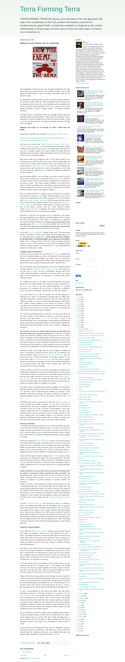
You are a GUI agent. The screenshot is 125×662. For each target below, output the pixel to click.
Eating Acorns (82, 522)
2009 (79, 626)
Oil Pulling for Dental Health (86, 382)
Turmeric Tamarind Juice (85, 364)
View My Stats (79, 283)
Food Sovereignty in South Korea (87, 587)
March (81, 612)
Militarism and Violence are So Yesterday (89, 536)
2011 (79, 621)
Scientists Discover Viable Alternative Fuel (89, 354)
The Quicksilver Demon (85, 515)
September (82, 598)
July (80, 602)
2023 (79, 304)
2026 (79, 297)
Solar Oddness (82, 576)
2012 (79, 619)
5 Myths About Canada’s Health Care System (90, 379)
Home (45, 655)
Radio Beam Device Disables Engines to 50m (90, 347)
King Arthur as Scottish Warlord (87, 500)
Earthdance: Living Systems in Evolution (46, 269)
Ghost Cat (81, 458)
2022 (79, 306)
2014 (79, 325)
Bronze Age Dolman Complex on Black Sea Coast (92, 371)
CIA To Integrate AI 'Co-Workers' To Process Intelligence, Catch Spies (89, 126)
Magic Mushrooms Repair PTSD (87, 419)
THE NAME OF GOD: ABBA (86, 427)
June (80, 605)
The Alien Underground (85, 384)
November (82, 593)
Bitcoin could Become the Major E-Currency (90, 463)
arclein (87, 42)
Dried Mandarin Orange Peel (86, 377)
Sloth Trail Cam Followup (85, 487)
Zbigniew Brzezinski (31, 209)
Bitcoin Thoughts (83, 405)
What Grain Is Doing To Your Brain (87, 553)
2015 (79, 322)
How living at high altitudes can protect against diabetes (93, 168)
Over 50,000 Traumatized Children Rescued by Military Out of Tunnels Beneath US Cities (94, 92)
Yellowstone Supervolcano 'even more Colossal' (91, 333)
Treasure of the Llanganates (86, 443)
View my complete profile (82, 83)
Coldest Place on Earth (85, 351)
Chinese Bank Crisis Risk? (85, 524)
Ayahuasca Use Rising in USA (86, 476)
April (80, 609)
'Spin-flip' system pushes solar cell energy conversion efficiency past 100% (94, 180)
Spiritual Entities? (83, 367)
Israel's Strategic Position (85, 362)
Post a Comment (26, 652)
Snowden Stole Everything (85, 349)
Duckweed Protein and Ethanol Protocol (89, 582)
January (81, 616)
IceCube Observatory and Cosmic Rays (89, 448)
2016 (79, 320)
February (81, 614)
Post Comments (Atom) (33, 658)
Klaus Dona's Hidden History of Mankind (89, 491)
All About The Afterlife (84, 386)
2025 (79, 299)
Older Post (66, 655)
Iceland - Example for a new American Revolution (91, 335)
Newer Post (24, 655)
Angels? (81, 389)
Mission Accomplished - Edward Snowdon (89, 340)
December (82, 329)
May (80, 607)
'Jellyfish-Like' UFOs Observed (87, 450)
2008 (79, 628)
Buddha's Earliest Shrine (85, 421)
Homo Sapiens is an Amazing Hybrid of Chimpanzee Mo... (89, 550)
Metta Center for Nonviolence (53, 355)
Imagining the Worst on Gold (86, 331)
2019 (79, 313)
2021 (79, 308)
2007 (79, 630)
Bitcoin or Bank (83, 502)
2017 (79, 318)
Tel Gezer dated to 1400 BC (86, 555)
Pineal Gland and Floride (85, 345)
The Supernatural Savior (85, 407)
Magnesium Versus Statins (85, 489)
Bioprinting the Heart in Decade (87, 504)
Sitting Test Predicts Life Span (86, 526)
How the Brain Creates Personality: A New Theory (91, 433)
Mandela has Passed (84, 538)
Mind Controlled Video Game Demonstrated (90, 574)
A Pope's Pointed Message (86, 417)
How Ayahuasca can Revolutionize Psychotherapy (92, 494)
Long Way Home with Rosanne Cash (88, 395)
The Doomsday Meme (84, 412)
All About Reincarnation (85, 397)
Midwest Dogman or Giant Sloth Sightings (89, 517)
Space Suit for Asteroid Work (86, 445)
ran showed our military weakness (94, 147)
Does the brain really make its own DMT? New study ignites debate (94, 135)
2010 (79, 624)
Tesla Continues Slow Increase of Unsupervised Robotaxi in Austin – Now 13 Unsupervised (94, 158)
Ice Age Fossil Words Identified (87, 338)
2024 (79, 302)
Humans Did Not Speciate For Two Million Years (91, 547)
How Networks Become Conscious (88, 460)
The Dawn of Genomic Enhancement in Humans (91, 456)
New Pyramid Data (83, 410)
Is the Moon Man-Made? (85, 399)
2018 (79, 315)
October (81, 595)
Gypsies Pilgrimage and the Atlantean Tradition (91, 414)
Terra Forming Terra (50, 9)
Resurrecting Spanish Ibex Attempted (88, 481)
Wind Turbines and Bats (85, 557)
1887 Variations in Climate (85, 342)
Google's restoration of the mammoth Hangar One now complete (94, 191)
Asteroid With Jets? (84, 584)
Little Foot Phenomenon (85, 478)
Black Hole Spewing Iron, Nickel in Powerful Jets (91, 568)
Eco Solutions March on (85, 544)
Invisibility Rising (83, 519)
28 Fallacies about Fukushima (86, 513)
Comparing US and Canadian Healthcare (89, 369)
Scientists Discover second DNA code (88, 356)
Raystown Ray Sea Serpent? (86, 510)
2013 (79, 327)
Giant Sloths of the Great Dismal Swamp (89, 559)
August (81, 600)
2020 (79, 311)
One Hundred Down (84, 562)
